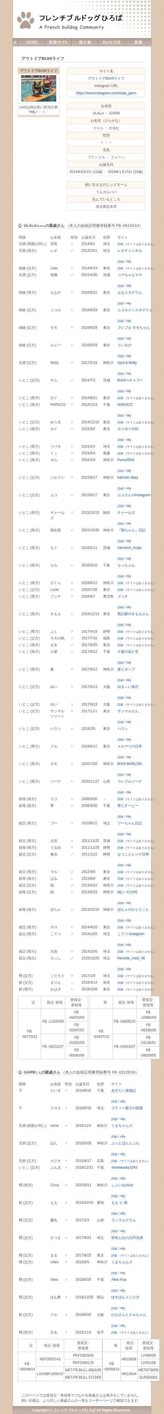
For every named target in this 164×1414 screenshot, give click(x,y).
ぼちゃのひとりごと (133, 910)
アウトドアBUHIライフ (38, 71)
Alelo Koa (118, 1280)
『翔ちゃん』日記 (131, 530)
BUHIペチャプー (130, 380)
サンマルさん (128, 711)
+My (31, 112)
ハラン (122, 729)
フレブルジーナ (129, 781)
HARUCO (125, 405)
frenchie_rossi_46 (131, 958)
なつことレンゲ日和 (133, 854)
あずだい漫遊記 (123, 1090)
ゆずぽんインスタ (125, 1297)
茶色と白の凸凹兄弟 (127, 1238)
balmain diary (127, 477)
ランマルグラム (123, 1220)
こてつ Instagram (131, 934)
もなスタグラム (129, 292)
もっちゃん (126, 565)
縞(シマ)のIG (127, 892)
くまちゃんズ (121, 1126)
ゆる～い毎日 (128, 687)
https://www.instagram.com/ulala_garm (106, 93)
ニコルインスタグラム (135, 310)
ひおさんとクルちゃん (128, 1315)
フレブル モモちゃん (133, 328)
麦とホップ (126, 669)
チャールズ (126, 513)
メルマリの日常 (129, 746)
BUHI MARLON (129, 764)
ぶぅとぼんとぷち (125, 1143)
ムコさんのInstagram (134, 495)
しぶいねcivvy (122, 1185)
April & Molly (127, 363)
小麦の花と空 (128, 652)
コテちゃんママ (129, 275)
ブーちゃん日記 (129, 823)
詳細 (120, 244)
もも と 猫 (119, 1203)
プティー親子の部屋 (127, 1108)
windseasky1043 (124, 1167)
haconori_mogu (129, 548)
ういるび (124, 345)
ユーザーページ (100, 1400)
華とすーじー (128, 806)
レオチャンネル (129, 251)
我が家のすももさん (133, 614)
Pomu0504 (125, 460)
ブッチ (122, 596)
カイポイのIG (128, 429)
